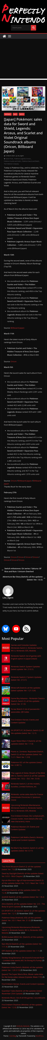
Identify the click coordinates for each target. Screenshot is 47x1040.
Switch (22, 114)
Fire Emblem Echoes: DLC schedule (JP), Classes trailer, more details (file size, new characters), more (27, 819)
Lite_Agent (20, 156)
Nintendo (8, 114)
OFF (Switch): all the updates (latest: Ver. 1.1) (20, 951)
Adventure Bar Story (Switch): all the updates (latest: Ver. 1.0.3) (24, 578)
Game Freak (9, 159)
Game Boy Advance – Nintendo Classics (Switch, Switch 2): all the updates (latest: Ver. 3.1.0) (28, 701)
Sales (15, 114)
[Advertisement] (23, 59)
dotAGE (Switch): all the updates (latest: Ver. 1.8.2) (23, 897)
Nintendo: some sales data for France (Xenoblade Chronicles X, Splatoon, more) (27, 797)
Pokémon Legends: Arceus (22, 159)
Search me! (33, 27)
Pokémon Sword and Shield (30, 161)
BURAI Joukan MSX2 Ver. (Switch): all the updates (23, 937)
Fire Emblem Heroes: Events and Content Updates (23, 984)
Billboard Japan (17, 328)
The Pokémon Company (11, 164)
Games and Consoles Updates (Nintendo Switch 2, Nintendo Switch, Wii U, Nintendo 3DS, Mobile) (26, 648)
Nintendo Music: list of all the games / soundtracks (23, 997)
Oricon (13, 361)
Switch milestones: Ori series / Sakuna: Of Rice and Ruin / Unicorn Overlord (21, 570)
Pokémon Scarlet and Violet (12, 161)
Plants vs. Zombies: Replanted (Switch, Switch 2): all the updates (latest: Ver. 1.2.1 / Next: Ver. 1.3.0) (27, 754)
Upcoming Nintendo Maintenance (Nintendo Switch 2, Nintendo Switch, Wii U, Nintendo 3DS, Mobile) (26, 808)
